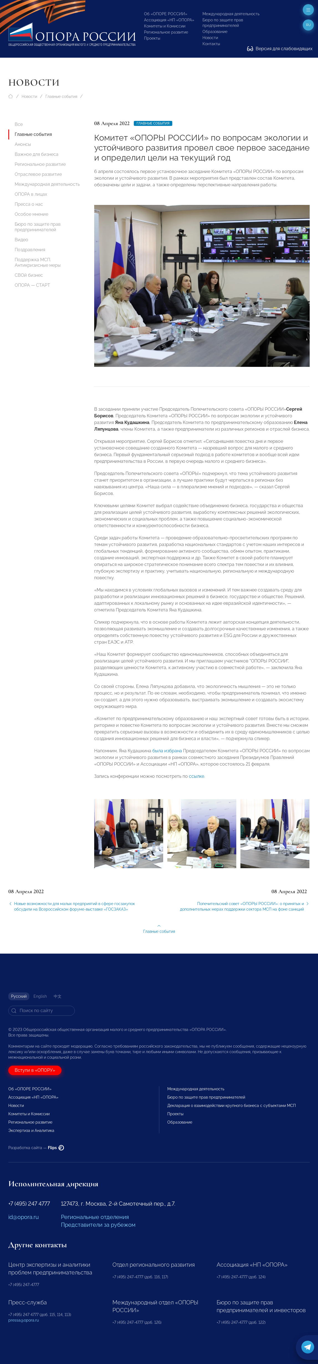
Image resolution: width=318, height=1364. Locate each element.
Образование (214, 31)
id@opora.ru (23, 1217)
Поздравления (30, 249)
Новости (210, 37)
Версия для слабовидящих (279, 48)
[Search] (41, 1011)
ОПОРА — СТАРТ (32, 285)
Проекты (152, 38)
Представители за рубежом (98, 1224)
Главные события (61, 96)
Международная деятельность (231, 14)
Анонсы (23, 144)
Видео (21, 239)
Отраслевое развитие (38, 174)
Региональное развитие (166, 32)
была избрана (167, 755)
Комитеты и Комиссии (164, 26)
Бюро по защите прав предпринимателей (38, 227)
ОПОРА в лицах (31, 194)
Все (19, 124)
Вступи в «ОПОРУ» (35, 1070)
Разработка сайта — (36, 1147)
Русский (19, 996)
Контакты (211, 44)
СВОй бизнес (29, 275)
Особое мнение (31, 214)
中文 (57, 996)
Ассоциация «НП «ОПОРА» (169, 20)
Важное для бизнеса (36, 154)
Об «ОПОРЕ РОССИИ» (165, 14)
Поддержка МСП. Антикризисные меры (38, 262)
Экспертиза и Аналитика (31, 1130)
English (40, 996)
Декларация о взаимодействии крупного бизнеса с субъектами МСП (231, 1105)
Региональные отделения (95, 1217)
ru (308, 25)
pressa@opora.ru (23, 1320)
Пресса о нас (29, 204)
